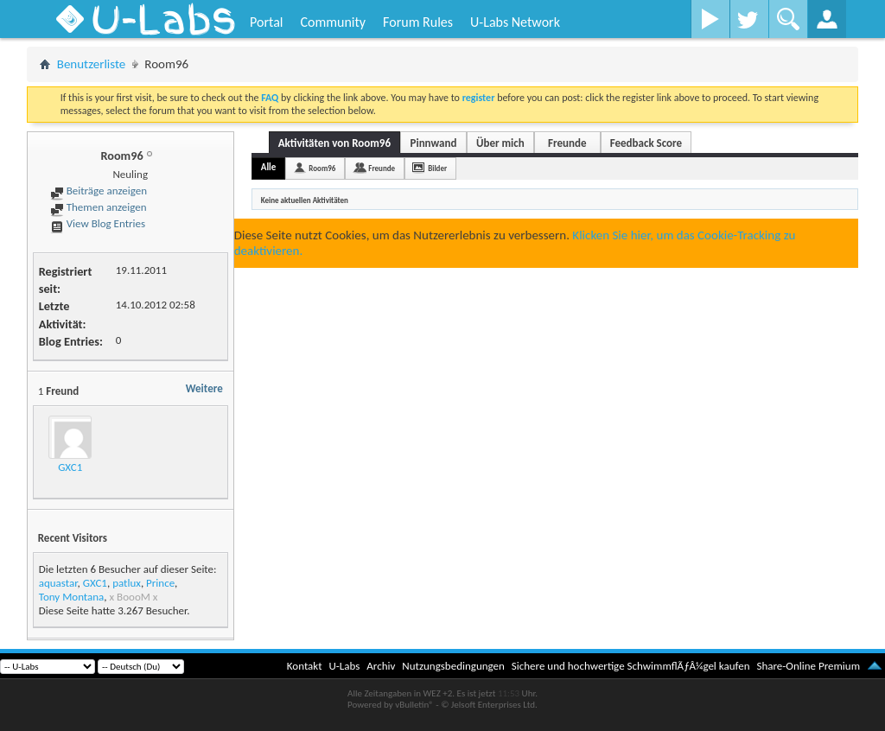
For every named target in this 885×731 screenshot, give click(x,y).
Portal (266, 22)
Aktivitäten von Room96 (334, 143)
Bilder (437, 168)
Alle (269, 167)
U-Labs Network (515, 22)
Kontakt (304, 665)
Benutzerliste (91, 64)
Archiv (380, 665)
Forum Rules (418, 22)
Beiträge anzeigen (98, 190)
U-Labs (344, 665)
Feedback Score (646, 143)
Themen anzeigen (98, 206)
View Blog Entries (97, 223)
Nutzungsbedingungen (453, 665)
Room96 (322, 168)
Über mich (500, 143)
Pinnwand (434, 143)
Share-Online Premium (808, 665)
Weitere (204, 388)
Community (333, 22)
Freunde (567, 143)
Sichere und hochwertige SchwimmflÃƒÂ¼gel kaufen (631, 665)
